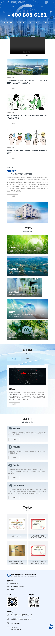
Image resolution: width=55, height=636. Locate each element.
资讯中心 (27, 52)
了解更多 (12, 88)
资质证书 (27, 418)
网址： (16, 630)
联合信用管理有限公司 (12, 583)
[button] (51, 17)
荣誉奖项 (27, 507)
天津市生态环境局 (11, 589)
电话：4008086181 (15, 623)
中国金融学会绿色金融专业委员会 (15, 586)
